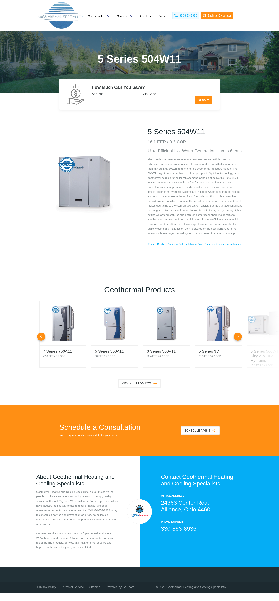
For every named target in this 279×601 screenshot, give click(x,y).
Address (97, 94)
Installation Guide (225, 244)
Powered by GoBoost (120, 595)
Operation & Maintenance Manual (195, 252)
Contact (163, 16)
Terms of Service (72, 595)
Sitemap (94, 595)
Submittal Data (195, 244)
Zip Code (149, 94)
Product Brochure (164, 244)
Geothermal (95, 16)
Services (122, 16)
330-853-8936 (178, 537)
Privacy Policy (46, 595)
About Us (145, 16)
